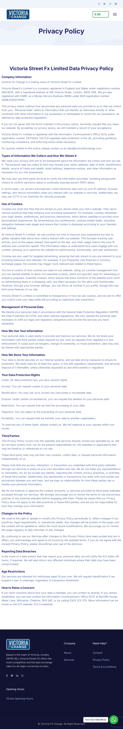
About (67, 652)
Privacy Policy (101, 659)
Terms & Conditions (104, 666)
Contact (97, 652)
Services (69, 659)
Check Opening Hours (19, 698)
